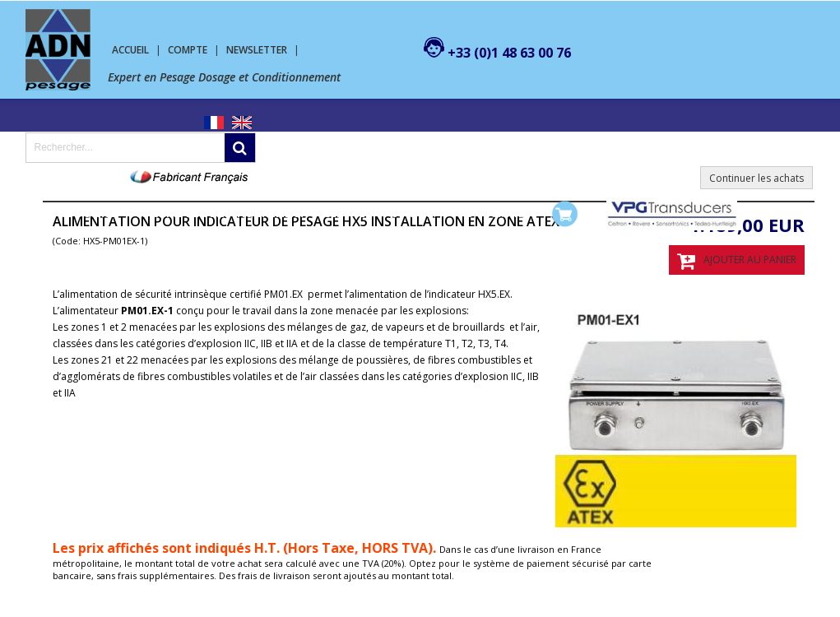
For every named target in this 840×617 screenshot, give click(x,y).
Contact (414, 213)
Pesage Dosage (76, 213)
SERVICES (348, 213)
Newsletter (256, 50)
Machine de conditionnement (221, 213)
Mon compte (490, 213)
